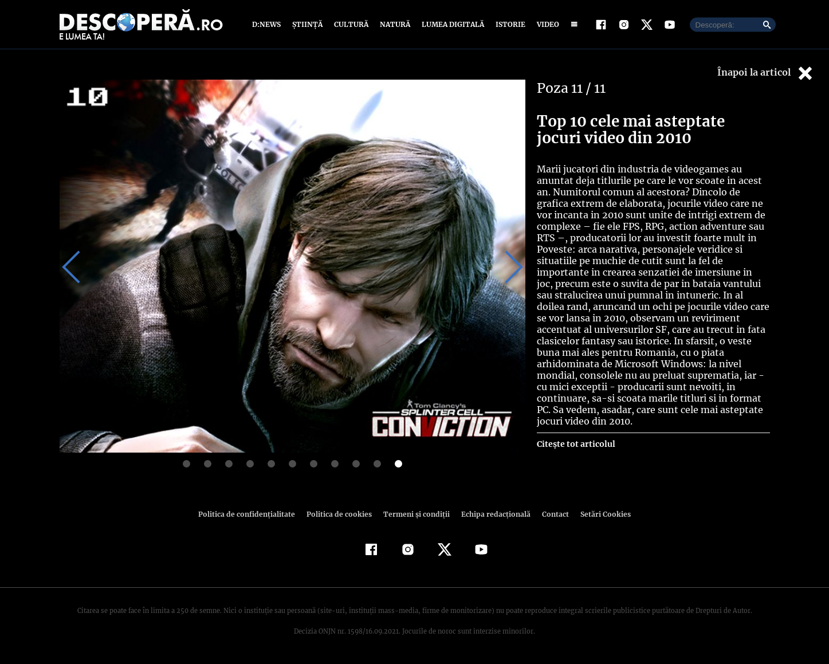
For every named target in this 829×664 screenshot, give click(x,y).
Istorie (508, 24)
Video (546, 24)
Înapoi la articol (766, 73)
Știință (308, 24)
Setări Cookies (600, 514)
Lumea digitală (451, 24)
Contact (551, 514)
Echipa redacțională (493, 514)
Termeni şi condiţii (415, 514)
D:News (268, 24)
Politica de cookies (341, 514)
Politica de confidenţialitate (252, 514)
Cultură (351, 24)
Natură (393, 24)
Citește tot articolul (575, 432)
